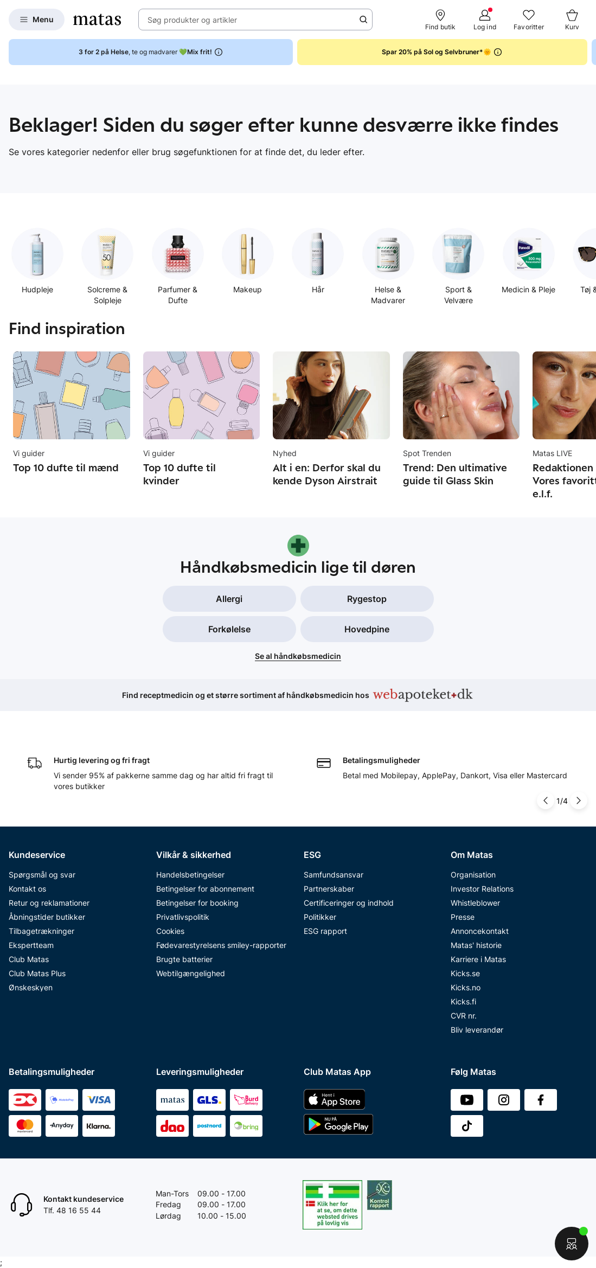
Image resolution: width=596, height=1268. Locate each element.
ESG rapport (325, 928)
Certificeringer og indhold (349, 900)
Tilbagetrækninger (41, 928)
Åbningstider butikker (47, 914)
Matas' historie (476, 942)
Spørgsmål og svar (42, 872)
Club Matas (29, 957)
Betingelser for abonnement (205, 886)
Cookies (170, 928)
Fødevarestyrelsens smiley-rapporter (221, 942)
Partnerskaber (329, 886)
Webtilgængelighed (190, 971)
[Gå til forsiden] (97, 19)
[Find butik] (440, 19)
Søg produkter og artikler (192, 19)
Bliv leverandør (477, 1027)
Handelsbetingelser (190, 872)
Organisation (473, 872)
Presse (463, 914)
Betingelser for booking (197, 900)
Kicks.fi (463, 999)
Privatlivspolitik (182, 914)
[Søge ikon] (363, 19)
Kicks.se (465, 971)
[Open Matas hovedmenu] (37, 19)
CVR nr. (464, 1013)
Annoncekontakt (480, 928)
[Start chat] (571, 1243)
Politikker (320, 914)
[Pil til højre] (578, 799)
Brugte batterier (184, 957)
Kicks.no (465, 985)
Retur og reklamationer (49, 900)
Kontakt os (27, 886)
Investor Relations (482, 886)
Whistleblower (475, 900)
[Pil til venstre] (545, 799)
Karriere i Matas (478, 957)
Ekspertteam (31, 942)
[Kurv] (572, 19)
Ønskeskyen (31, 985)
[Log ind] (485, 19)
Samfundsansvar (333, 872)
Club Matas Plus (37, 971)
